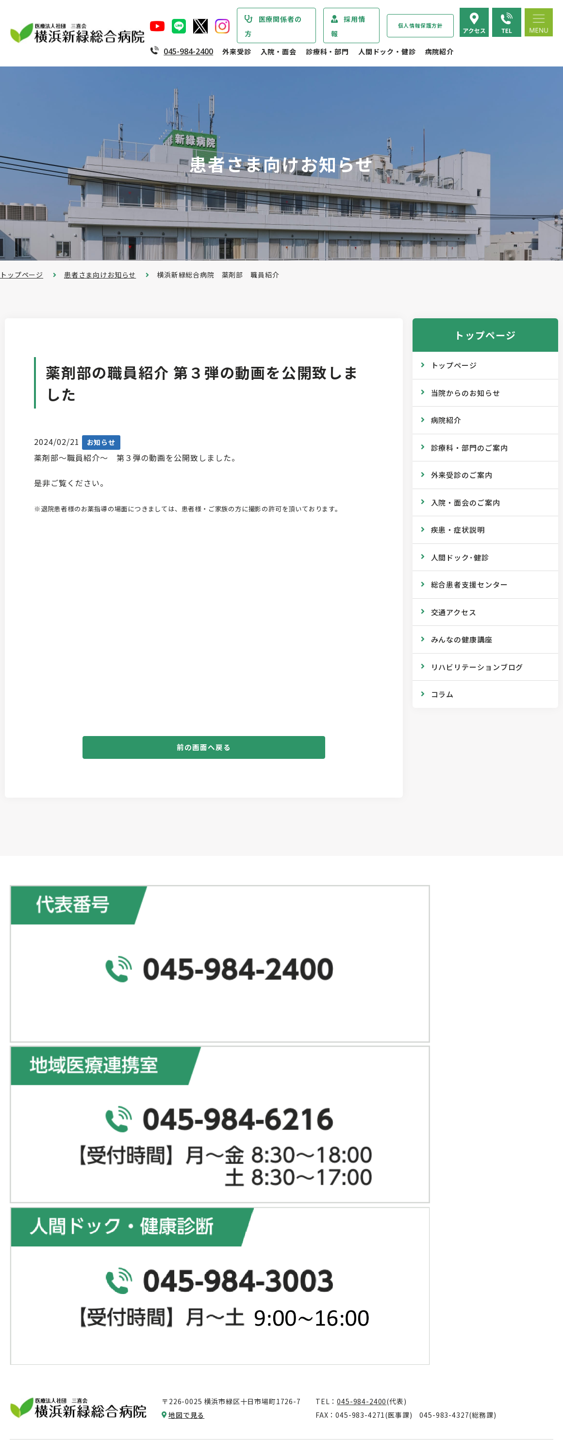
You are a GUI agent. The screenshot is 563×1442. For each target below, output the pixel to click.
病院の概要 (37, 1175)
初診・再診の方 (229, 1092)
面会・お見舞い (229, 1369)
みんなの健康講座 (462, 639)
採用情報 (348, 26)
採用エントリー (409, 1360)
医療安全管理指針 (48, 1214)
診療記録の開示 (229, 1227)
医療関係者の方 (273, 26)
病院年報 (33, 1355)
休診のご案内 (225, 1150)
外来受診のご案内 (462, 475)
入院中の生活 (225, 1310)
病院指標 (33, 1375)
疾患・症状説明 (458, 529)
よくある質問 (406, 1315)
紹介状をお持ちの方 (236, 1111)
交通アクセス (454, 612)
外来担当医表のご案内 (240, 1130)
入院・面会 (279, 51)
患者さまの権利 (44, 1253)
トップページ (21, 274)
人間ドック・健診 (387, 51)
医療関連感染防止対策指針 (62, 1234)
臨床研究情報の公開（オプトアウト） (80, 1394)
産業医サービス (409, 1129)
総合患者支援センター (469, 584)
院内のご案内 (406, 1276)
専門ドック (402, 1091)
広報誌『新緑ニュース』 (423, 1174)
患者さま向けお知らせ (100, 274)
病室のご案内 (225, 1330)
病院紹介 (439, 51)
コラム (442, 694)
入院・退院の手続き (236, 1291)
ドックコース (405, 1071)
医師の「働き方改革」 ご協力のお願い (266, 1247)
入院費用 (218, 1349)
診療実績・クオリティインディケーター (83, 1336)
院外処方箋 (222, 1189)
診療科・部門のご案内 (469, 447)
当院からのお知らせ (465, 393)
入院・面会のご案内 (465, 502)
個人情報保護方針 (420, 25)
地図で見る (186, 1002)
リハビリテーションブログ (477, 667)
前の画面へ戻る (204, 749)
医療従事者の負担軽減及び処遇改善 (76, 1292)
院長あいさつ (41, 1156)
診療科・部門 (327, 51)
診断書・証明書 (229, 1208)
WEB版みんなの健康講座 (424, 1193)
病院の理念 (37, 1195)
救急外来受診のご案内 (240, 1169)
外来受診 (236, 51)
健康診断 (398, 1110)
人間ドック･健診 (460, 557)
